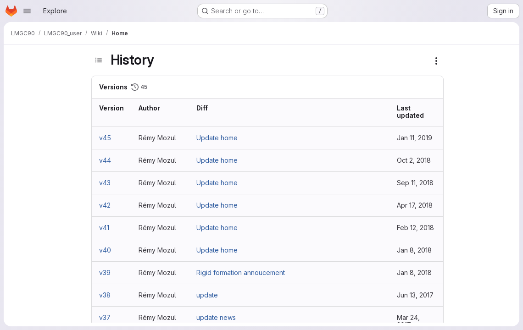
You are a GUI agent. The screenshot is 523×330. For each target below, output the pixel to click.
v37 (105, 317)
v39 (105, 272)
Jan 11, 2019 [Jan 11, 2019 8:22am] (414, 138)
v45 (105, 138)
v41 (104, 227)
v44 (105, 160)
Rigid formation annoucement (240, 272)
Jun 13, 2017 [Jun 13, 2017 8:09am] (415, 295)
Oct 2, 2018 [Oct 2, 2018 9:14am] (414, 160)
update (207, 295)
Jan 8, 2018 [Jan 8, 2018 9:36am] (414, 250)
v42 (105, 205)
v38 (105, 295)
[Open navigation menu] (27, 11)
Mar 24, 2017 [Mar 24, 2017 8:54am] (408, 321)
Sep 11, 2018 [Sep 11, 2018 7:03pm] (415, 183)
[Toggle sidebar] (98, 60)
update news (216, 317)
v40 (105, 250)
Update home (217, 138)
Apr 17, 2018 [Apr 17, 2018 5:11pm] (415, 205)
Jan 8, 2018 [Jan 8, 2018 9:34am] (414, 272)
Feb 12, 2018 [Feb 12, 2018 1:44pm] (415, 227)
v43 (105, 183)
